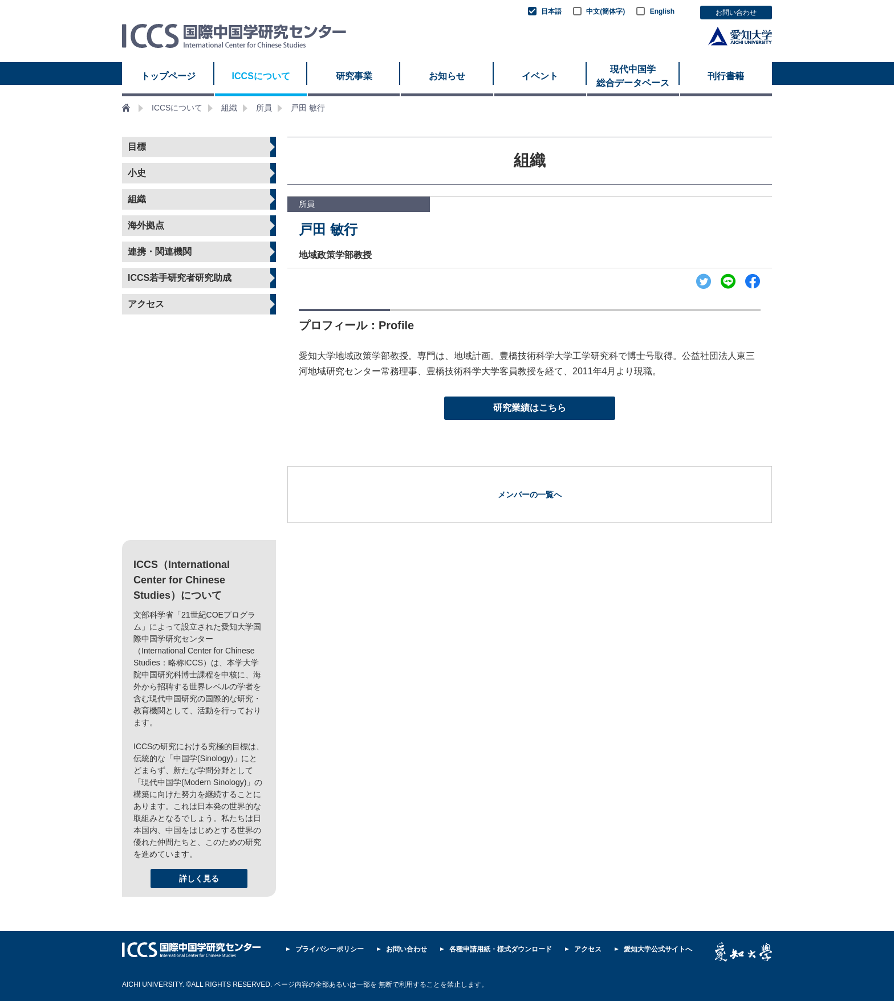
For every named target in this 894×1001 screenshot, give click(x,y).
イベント (540, 76)
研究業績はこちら (529, 407)
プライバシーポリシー (329, 949)
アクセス (146, 304)
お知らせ (447, 76)
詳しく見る (199, 878)
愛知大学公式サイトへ (658, 949)
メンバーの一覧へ (530, 494)
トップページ (168, 76)
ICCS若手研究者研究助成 (179, 278)
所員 (264, 107)
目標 (137, 147)
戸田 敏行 (308, 107)
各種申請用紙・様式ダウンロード (500, 949)
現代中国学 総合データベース (632, 76)
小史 (137, 173)
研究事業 (354, 76)
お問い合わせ (736, 13)
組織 (229, 107)
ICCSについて (261, 76)
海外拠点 (146, 225)
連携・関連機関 (160, 251)
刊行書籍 (726, 76)
